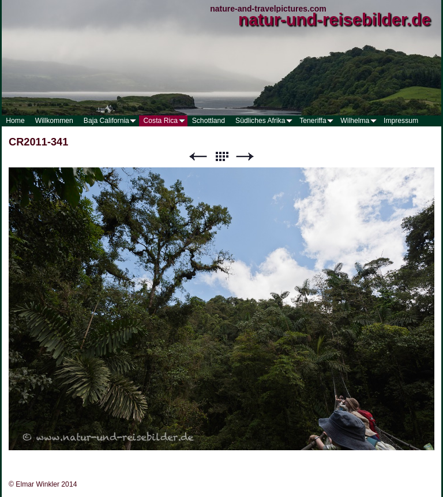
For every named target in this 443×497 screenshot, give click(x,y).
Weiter (245, 157)
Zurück (198, 157)
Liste (221, 157)
